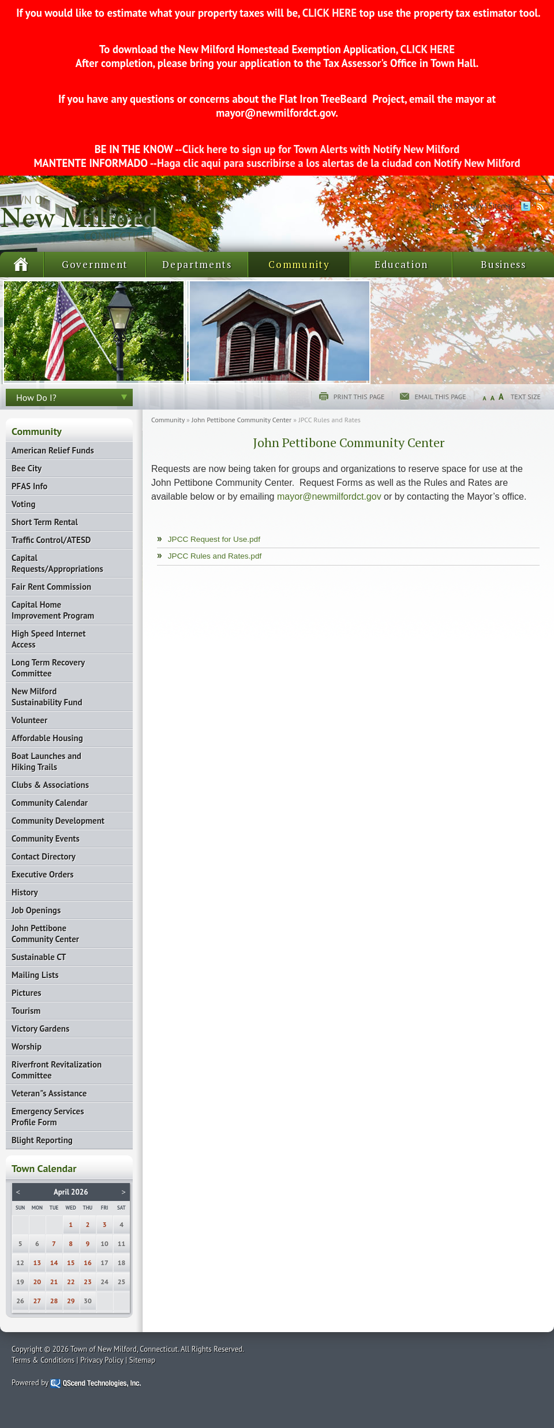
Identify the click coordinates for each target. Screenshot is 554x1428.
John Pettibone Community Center (241, 419)
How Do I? (36, 397)
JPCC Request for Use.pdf (214, 539)
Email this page (440, 396)
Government (95, 264)
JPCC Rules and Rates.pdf (214, 556)
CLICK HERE (329, 13)
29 (71, 1300)
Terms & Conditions (43, 1360)
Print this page (359, 396)
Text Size (526, 396)
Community (299, 264)
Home (438, 206)
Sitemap (502, 206)
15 (71, 1262)
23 (88, 1281)
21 (54, 1281)
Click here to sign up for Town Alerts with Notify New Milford (321, 149)
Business (503, 264)
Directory (468, 206)
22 (71, 1281)
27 (37, 1300)
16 (88, 1262)
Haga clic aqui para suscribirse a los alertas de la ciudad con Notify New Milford (338, 163)
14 (54, 1262)
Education (401, 264)
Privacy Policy (101, 1360)
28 (54, 1300)
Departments (197, 264)
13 (37, 1262)
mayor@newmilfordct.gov (329, 496)
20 (37, 1281)
